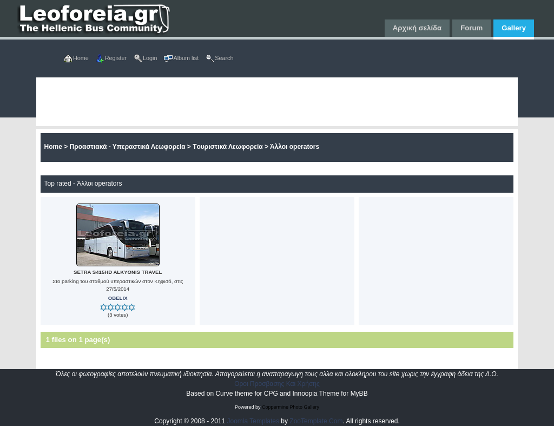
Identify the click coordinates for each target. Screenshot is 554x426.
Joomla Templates (253, 421)
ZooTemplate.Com (315, 421)
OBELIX (118, 298)
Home (53, 146)
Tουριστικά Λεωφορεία (227, 146)
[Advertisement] (277, 101)
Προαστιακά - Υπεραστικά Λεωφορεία (128, 146)
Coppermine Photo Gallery (290, 407)
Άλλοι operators (294, 146)
